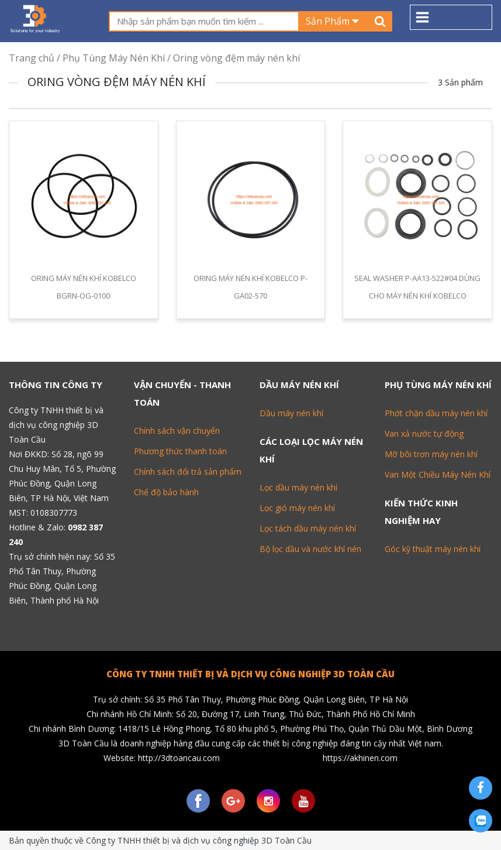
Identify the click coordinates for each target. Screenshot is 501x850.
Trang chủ (31, 58)
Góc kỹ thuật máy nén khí (433, 548)
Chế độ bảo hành (166, 492)
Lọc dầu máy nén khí (298, 487)
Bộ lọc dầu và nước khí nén (310, 548)
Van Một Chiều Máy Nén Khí (437, 474)
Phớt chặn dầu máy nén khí (436, 413)
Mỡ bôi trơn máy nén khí (431, 454)
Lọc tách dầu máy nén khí (308, 528)
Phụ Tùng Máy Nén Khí (114, 58)
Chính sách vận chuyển (177, 430)
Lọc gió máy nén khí (297, 507)
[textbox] (204, 21)
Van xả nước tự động (424, 433)
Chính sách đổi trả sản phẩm (187, 471)
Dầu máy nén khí (291, 413)
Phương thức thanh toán (180, 451)
